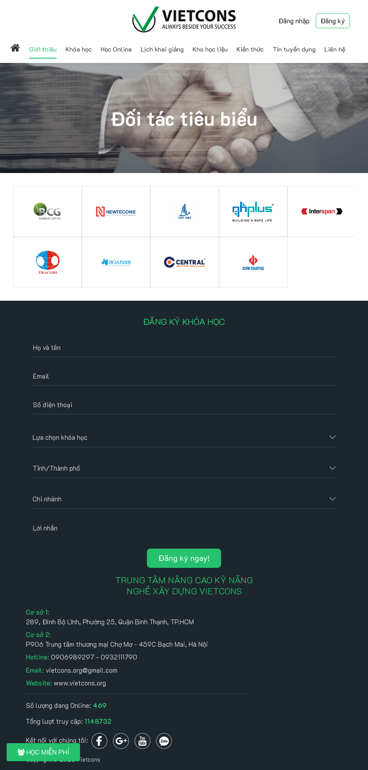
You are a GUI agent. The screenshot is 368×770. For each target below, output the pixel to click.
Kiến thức (250, 49)
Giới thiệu (43, 49)
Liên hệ (334, 49)
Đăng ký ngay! (184, 558)
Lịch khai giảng (162, 49)
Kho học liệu (210, 49)
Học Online (116, 49)
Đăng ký (333, 20)
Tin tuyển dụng (294, 49)
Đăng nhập (294, 20)
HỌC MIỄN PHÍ (43, 752)
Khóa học (79, 49)
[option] (47, 236)
